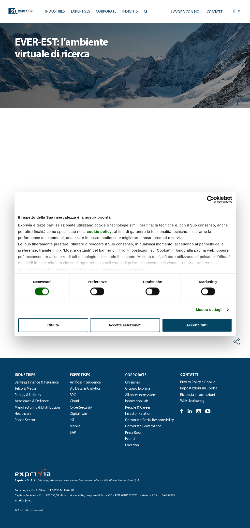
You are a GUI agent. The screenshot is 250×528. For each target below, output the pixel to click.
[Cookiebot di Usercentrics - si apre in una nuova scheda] (210, 199)
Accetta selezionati (125, 325)
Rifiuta (53, 325)
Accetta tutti (197, 325)
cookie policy (99, 231)
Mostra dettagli (209, 309)
